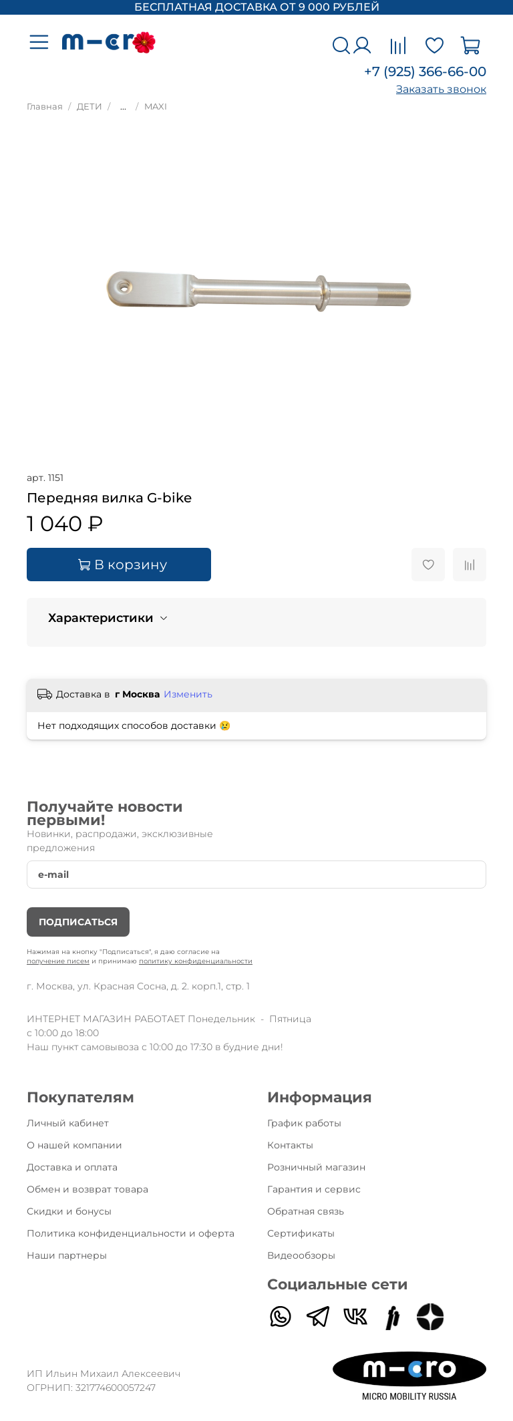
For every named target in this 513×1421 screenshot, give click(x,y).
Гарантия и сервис (314, 1189)
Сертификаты (301, 1233)
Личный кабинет (68, 1123)
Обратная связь (305, 1211)
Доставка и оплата (72, 1167)
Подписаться (78, 922)
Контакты (290, 1145)
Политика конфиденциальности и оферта (130, 1233)
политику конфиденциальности (195, 961)
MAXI (155, 107)
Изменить (188, 694)
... (123, 107)
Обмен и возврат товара (87, 1189)
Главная (45, 107)
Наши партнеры (67, 1255)
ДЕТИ (89, 107)
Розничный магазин (316, 1167)
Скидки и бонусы (69, 1211)
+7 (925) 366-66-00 (425, 71)
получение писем (58, 961)
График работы (304, 1123)
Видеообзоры (301, 1255)
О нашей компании (74, 1145)
